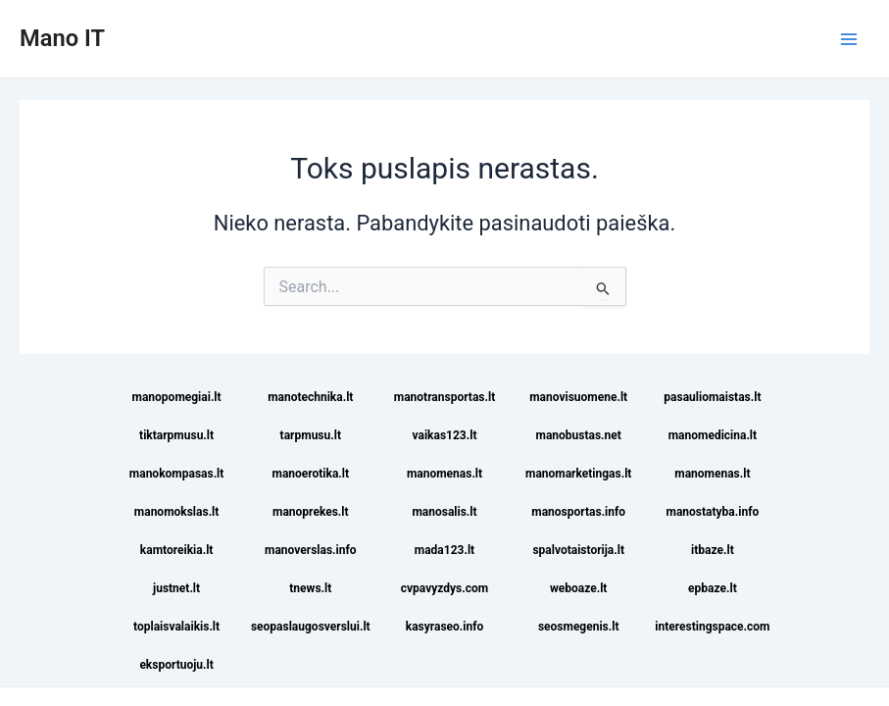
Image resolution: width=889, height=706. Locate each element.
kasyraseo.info (445, 626)
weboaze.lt (578, 588)
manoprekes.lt (310, 512)
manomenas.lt (444, 473)
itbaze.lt (712, 550)
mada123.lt (444, 550)
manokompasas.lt (176, 473)
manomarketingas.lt (578, 473)
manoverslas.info (310, 550)
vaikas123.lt (445, 435)
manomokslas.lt (177, 512)
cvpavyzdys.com (444, 588)
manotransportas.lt (444, 397)
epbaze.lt (712, 588)
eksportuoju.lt (176, 665)
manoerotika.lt (311, 473)
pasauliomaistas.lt (712, 397)
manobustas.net (578, 435)
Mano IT (62, 38)
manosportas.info (578, 512)
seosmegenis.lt (578, 626)
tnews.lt (310, 588)
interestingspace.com (712, 626)
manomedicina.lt (712, 435)
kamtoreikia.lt (177, 550)
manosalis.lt (444, 512)
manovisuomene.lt (578, 397)
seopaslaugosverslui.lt (310, 626)
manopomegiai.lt (177, 397)
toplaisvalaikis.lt (176, 626)
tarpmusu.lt (310, 435)
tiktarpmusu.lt (176, 435)
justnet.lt (176, 588)
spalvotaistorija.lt (578, 550)
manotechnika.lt (310, 397)
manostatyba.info (713, 512)
